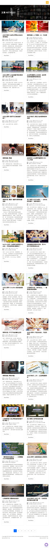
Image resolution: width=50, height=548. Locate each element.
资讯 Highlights (12, 466)
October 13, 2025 (14, 465)
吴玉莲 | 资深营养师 (8, 207)
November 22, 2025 (39, 383)
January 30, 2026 (38, 206)
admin (6, 39)
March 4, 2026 (38, 81)
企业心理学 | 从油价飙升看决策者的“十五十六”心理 (12, 78)
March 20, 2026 (38, 39)
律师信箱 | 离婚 (7, 160)
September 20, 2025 (39, 508)
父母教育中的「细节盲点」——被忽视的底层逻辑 (37, 291)
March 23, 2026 (13, 39)
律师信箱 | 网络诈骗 (9, 379)
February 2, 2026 (14, 206)
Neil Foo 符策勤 (7, 253)
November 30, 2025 (14, 381)
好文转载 (6, 40)
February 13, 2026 (39, 123)
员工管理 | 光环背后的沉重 (35, 422)
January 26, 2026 (14, 251)
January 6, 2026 (38, 295)
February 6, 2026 (39, 164)
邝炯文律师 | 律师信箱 (38, 40)
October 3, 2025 (38, 465)
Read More (6, 55)
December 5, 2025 (39, 340)
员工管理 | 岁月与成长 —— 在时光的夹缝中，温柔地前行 (37, 203)
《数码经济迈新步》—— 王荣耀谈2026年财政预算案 (13, 462)
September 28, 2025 (15, 506)
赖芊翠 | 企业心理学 (13, 82)
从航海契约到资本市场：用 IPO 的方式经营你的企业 (37, 248)
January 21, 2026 (38, 251)
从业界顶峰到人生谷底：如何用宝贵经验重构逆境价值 (37, 78)
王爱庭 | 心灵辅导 (37, 296)
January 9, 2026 (14, 295)
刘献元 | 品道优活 (32, 166)
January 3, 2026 (14, 338)
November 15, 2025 (14, 426)
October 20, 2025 (39, 425)
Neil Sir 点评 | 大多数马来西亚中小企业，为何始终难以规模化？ (13, 248)
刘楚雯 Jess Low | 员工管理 (35, 207)
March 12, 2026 (13, 81)
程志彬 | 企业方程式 (13, 40)
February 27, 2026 (14, 123)
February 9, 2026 (14, 162)
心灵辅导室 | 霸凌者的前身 (11, 504)
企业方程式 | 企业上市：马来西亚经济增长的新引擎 (36, 505)
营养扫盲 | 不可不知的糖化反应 (12, 336)
